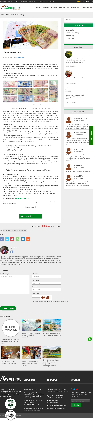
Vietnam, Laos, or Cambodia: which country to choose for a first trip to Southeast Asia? (75, 61)
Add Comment (8, 308)
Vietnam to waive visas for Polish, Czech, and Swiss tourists (30, 363)
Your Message (4, 274)
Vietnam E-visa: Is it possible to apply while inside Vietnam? (31, 335)
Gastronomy (70, 35)
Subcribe (76, 405)
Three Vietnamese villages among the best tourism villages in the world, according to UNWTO (51, 363)
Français (89, 1)
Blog (7, 15)
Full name (35, 274)
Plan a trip (75, 7)
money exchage (22, 230)
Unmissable (70, 30)
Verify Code (35, 293)
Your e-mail (35, 280)
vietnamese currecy (9, 230)
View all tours (30, 216)
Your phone (35, 287)
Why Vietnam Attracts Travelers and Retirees (8, 362)
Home (38, 7)
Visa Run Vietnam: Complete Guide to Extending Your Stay (52, 334)
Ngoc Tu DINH (20, 57)
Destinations (87, 7)
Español (80, 1)
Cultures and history (72, 33)
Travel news (70, 38)
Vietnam (46, 7)
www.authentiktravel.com (58, 408)
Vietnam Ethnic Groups (60, 7)
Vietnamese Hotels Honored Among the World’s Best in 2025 (10, 341)
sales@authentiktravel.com (45, 1)
